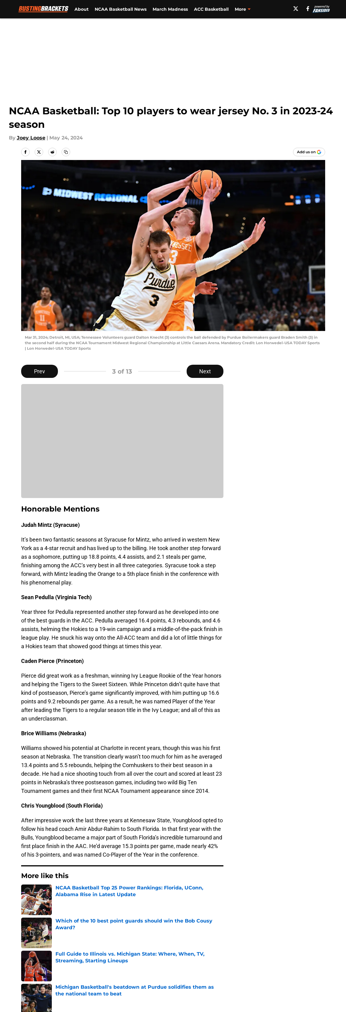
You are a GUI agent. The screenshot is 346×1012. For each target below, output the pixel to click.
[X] (295, 8)
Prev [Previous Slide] (39, 371)
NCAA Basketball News (120, 9)
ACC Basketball (211, 9)
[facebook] (307, 8)
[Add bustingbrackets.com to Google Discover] (309, 152)
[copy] (66, 152)
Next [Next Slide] (205, 371)
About (81, 9)
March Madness (170, 9)
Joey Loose (31, 138)
